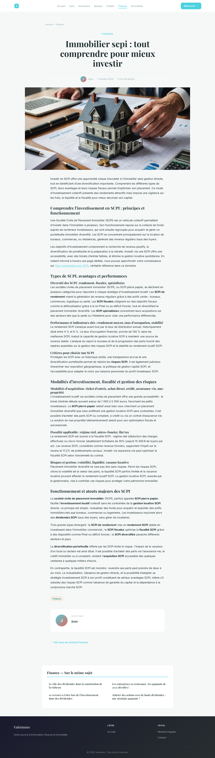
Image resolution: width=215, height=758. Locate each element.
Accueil (61, 5)
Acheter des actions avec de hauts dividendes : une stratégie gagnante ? (138, 696)
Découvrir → (191, 5)
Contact (162, 737)
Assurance (84, 5)
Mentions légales (167, 731)
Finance (122, 5)
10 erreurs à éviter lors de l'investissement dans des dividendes (73, 696)
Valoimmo (22, 727)
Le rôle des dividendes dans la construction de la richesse (75, 685)
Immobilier (137, 5)
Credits (110, 5)
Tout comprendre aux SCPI (72, 265)
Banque (98, 5)
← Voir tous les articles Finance (69, 642)
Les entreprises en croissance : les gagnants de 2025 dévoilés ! (139, 685)
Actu (71, 5)
